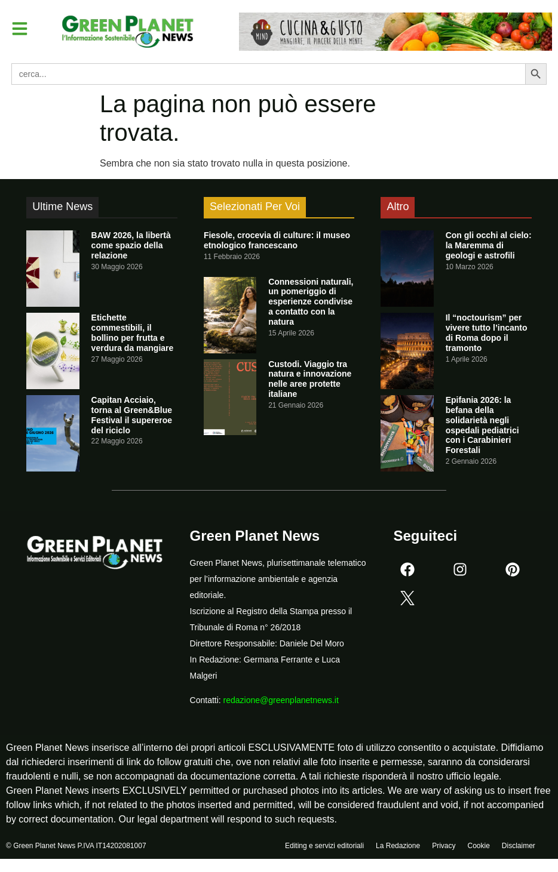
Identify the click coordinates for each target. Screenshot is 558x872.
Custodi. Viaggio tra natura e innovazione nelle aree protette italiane (309, 379)
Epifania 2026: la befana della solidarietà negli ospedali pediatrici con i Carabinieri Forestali (482, 425)
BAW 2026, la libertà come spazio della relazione (131, 245)
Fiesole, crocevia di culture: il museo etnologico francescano (277, 240)
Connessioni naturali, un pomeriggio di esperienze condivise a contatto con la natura (310, 301)
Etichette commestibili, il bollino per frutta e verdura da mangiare (132, 332)
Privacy (443, 846)
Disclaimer (518, 846)
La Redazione (398, 846)
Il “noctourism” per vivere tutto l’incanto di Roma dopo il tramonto (487, 332)
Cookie (478, 846)
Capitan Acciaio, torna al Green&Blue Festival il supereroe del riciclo (131, 415)
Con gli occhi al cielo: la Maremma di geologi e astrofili (489, 245)
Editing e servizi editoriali (324, 846)
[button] (20, 28)
